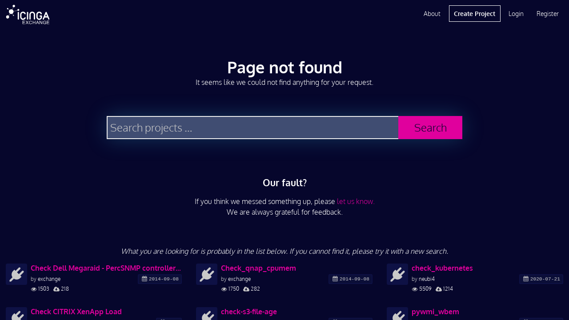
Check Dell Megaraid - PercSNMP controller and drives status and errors (106, 268)
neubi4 (427, 279)
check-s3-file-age (249, 311)
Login (516, 13)
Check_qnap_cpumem (258, 268)
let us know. (356, 201)
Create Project (474, 13)
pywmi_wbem (435, 311)
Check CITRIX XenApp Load (76, 311)
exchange (49, 279)
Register (548, 13)
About (432, 13)
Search (430, 127)
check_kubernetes (442, 268)
